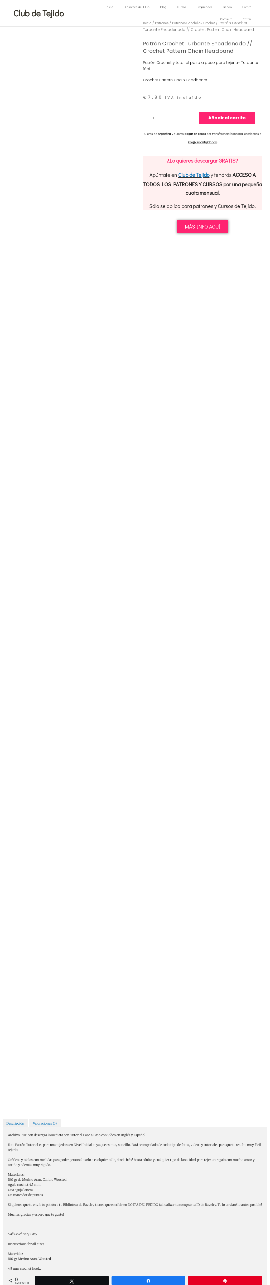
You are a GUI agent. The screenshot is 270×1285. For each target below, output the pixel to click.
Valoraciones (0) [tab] (45, 248)
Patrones (185, 985)
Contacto (226, 19)
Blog (163, 7)
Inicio (109, 7)
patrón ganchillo (208, 1002)
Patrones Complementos (208, 985)
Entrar (247, 19)
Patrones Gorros (183, 994)
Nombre (15, 607)
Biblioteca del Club (137, 7)
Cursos (181, 7)
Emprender (204, 7)
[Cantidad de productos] (173, 118)
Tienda (227, 7)
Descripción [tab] (15, 248)
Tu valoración (19, 495)
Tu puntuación (20, 488)
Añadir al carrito (227, 118)
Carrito (246, 7)
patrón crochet (186, 1002)
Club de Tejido (194, 174)
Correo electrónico (23, 629)
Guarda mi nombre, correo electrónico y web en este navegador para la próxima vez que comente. (84, 644)
